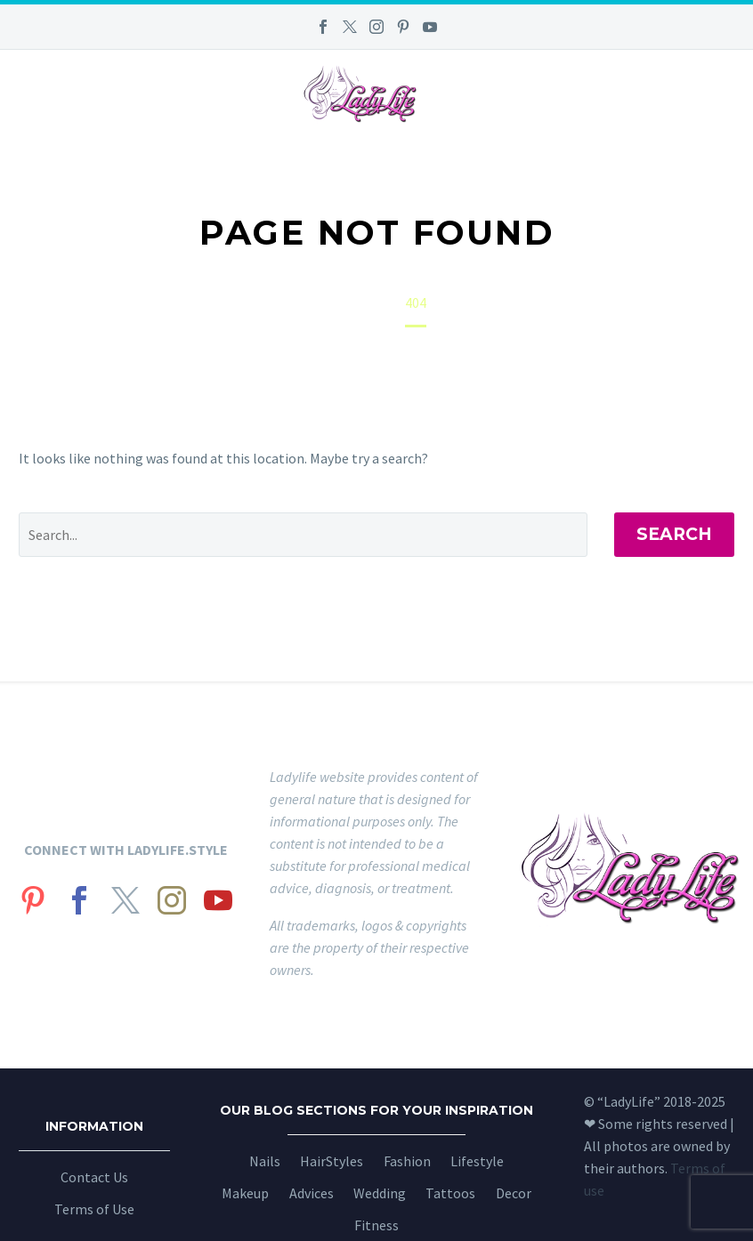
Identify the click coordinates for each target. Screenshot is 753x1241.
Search (674, 534)
